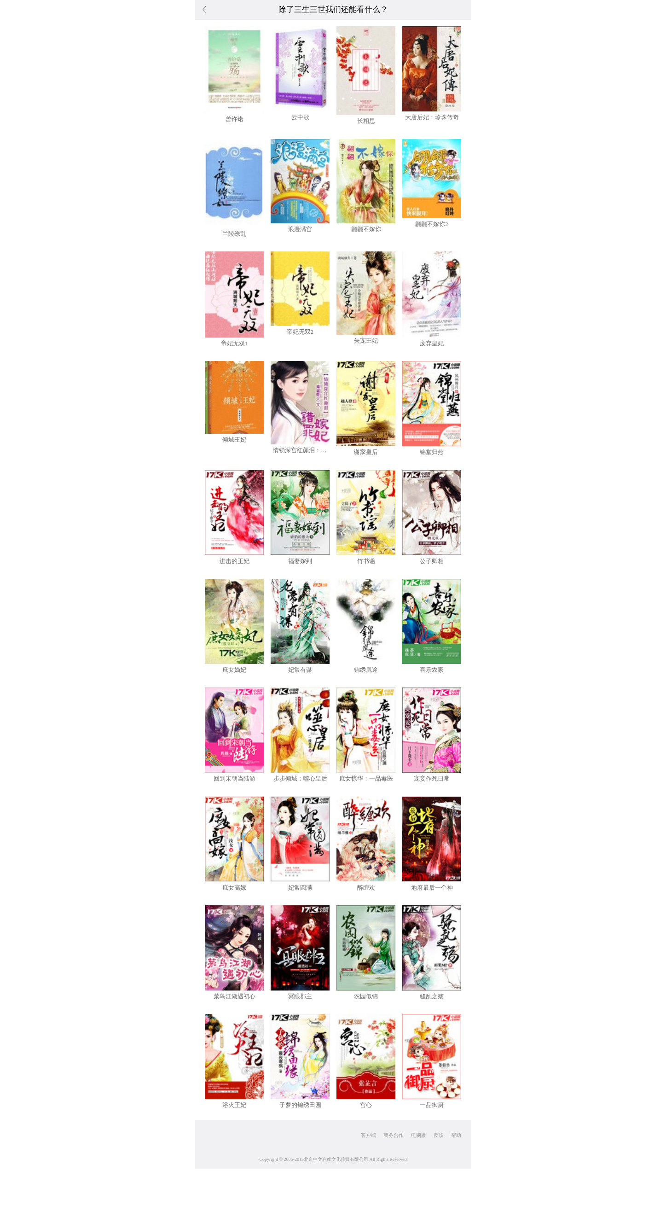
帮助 (456, 1135)
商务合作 (393, 1135)
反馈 (439, 1135)
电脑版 (418, 1135)
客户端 (368, 1135)
